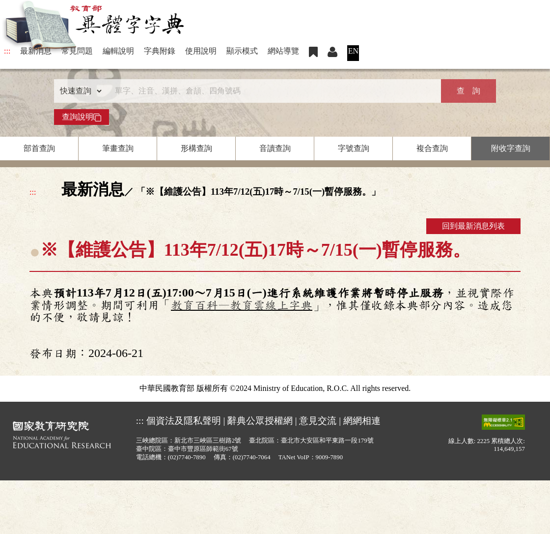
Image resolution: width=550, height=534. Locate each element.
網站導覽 (283, 51)
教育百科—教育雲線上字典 (241, 305)
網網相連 (362, 420)
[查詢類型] (78, 91)
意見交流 (317, 420)
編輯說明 (118, 51)
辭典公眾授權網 (260, 420)
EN (353, 51)
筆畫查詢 (118, 148)
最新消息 (36, 51)
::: (7, 51)
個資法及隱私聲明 (183, 420)
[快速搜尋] (271, 91)
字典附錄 (159, 51)
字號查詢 (353, 148)
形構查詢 (196, 148)
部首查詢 (39, 148)
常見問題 (77, 51)
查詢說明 (81, 117)
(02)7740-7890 (187, 457)
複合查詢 (432, 148)
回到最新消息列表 (473, 226)
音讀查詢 (275, 148)
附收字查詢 (510, 148)
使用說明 (201, 51)
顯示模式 (242, 51)
